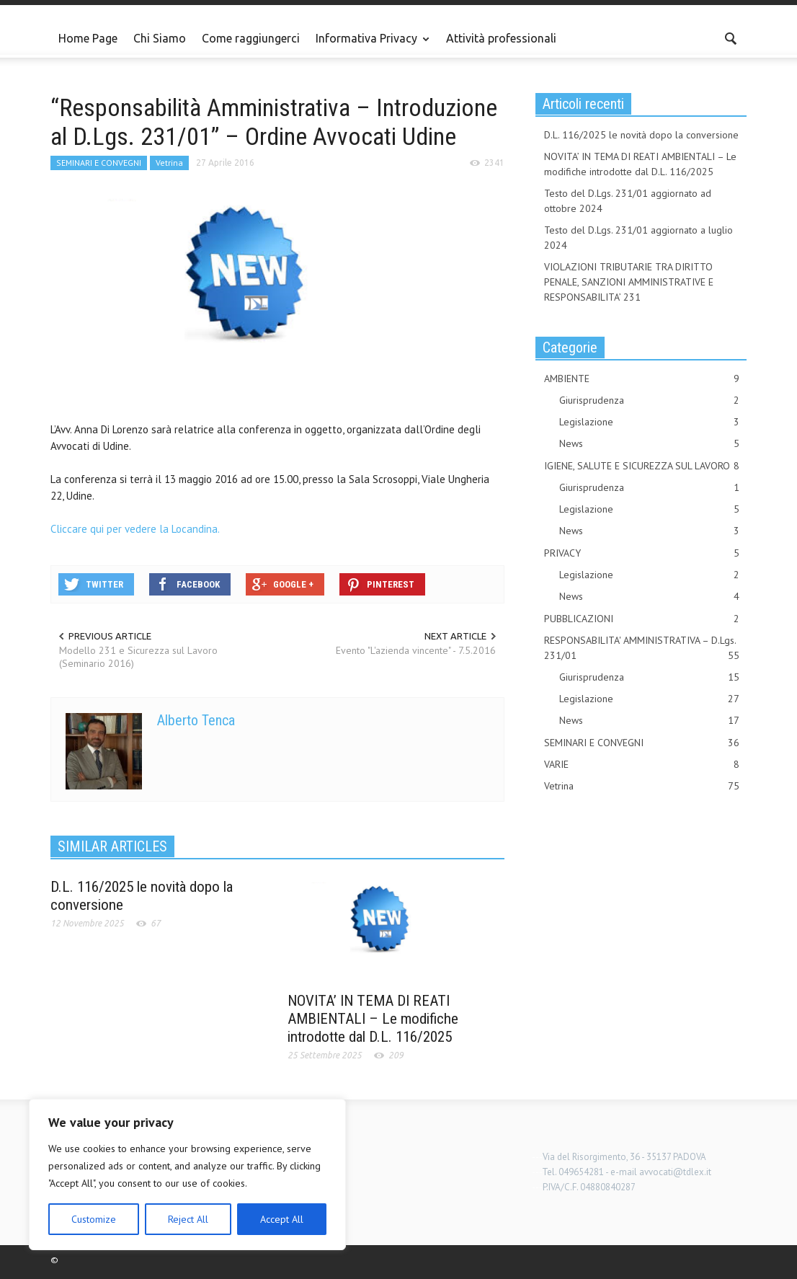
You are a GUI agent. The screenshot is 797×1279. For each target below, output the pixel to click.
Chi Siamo (159, 38)
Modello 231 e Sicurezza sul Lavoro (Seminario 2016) (138, 657)
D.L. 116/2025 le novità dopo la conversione (641, 134)
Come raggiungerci (251, 38)
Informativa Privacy (368, 45)
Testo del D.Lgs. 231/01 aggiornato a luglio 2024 (638, 238)
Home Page (87, 38)
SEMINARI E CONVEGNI (98, 162)
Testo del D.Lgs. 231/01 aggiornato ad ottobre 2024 (627, 201)
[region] (187, 1174)
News (649, 443)
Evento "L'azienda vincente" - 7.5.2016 (416, 650)
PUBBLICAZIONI (641, 619)
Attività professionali (501, 38)
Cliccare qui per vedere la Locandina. (135, 529)
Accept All (281, 1219)
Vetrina (169, 162)
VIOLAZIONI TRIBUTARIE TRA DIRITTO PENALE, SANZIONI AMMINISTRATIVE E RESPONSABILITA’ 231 (628, 282)
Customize (93, 1219)
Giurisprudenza (649, 400)
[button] (731, 37)
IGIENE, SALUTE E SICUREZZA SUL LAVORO (641, 466)
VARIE (641, 764)
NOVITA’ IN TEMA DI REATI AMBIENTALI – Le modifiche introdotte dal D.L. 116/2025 (373, 1018)
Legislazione (649, 422)
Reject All (188, 1219)
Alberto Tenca (196, 720)
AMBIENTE (641, 378)
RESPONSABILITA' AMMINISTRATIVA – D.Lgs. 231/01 (641, 648)
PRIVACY (641, 553)
